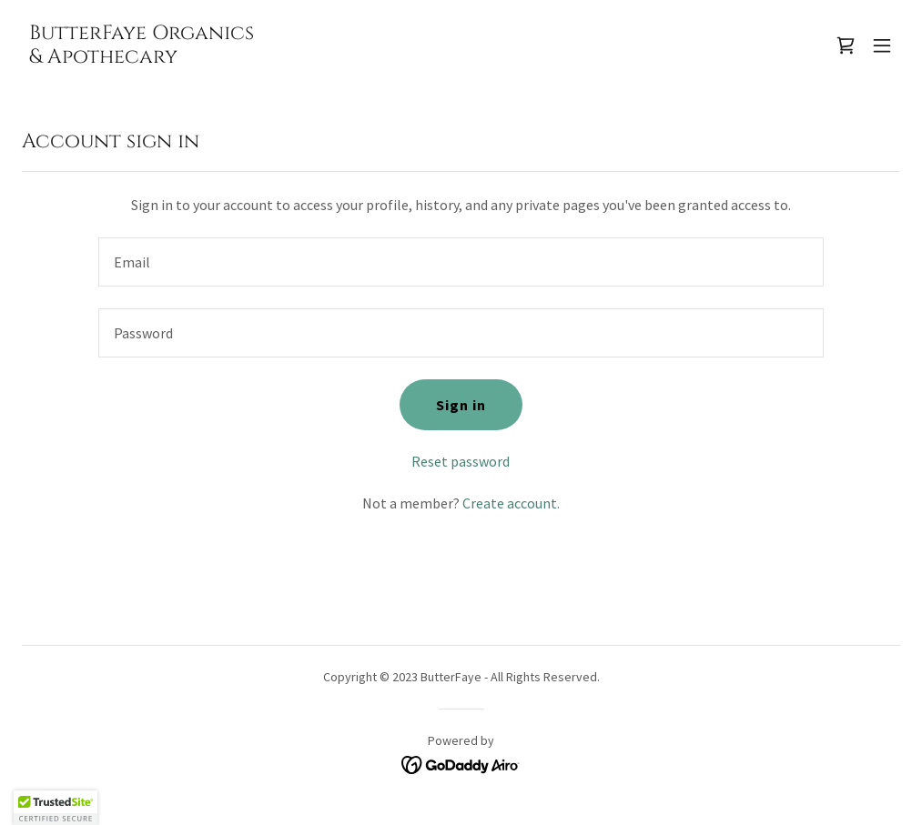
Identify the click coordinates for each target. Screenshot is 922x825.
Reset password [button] (460, 461)
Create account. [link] (511, 503)
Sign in (461, 405)
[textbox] (460, 262)
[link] (141, 57)
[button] (882, 45)
